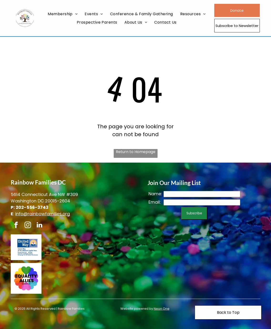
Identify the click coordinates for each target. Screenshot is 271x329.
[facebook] (16, 225)
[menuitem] (62, 14)
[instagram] (27, 225)
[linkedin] (39, 225)
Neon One (161, 308)
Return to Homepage (135, 151)
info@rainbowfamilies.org (42, 214)
